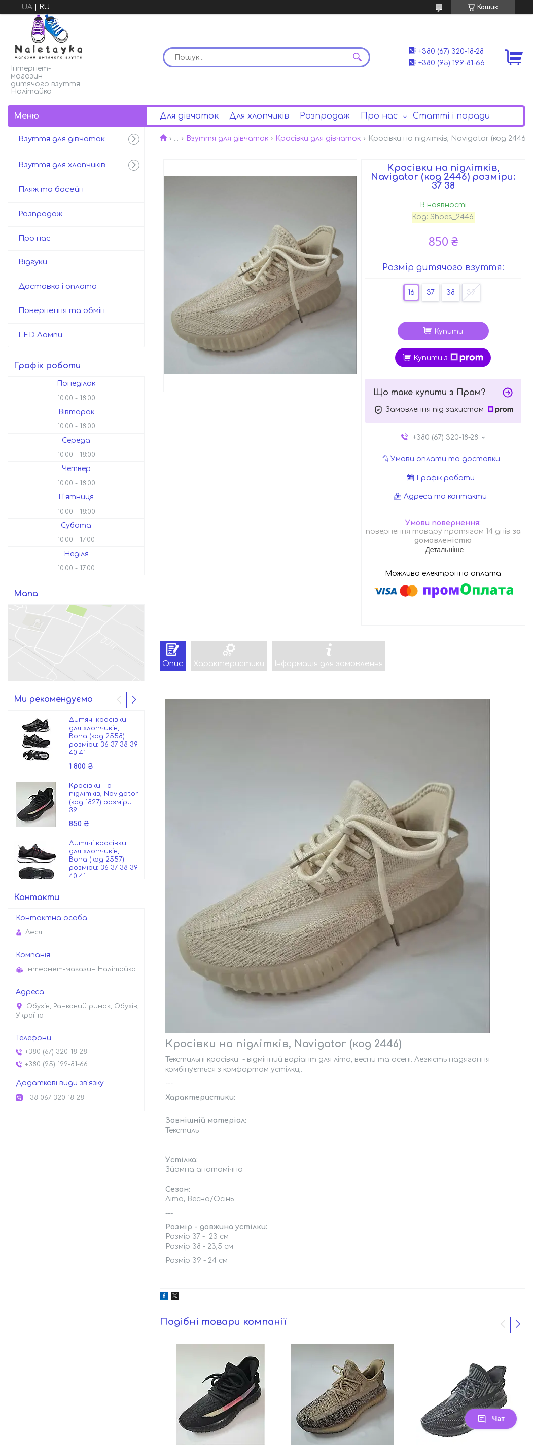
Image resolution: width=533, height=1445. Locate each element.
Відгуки (32, 262)
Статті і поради (451, 116)
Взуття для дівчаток (227, 138)
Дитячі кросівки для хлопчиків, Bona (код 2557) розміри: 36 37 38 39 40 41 (103, 860)
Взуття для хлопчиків (61, 165)
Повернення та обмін (61, 310)
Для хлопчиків (259, 116)
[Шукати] (357, 57)
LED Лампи (40, 335)
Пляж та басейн (51, 189)
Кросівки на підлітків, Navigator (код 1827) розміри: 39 (103, 798)
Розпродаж (325, 116)
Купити (448, 331)
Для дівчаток (189, 116)
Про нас (379, 116)
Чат (491, 1418)
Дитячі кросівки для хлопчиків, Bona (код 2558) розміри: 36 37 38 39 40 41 (103, 736)
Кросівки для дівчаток (318, 138)
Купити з (448, 357)
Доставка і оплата (57, 286)
